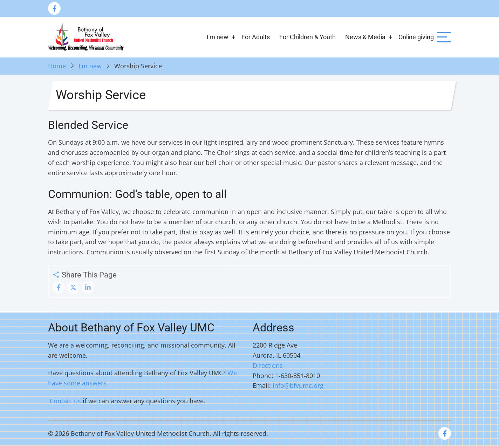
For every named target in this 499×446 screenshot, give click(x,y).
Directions (268, 365)
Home (57, 66)
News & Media (365, 37)
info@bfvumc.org (298, 385)
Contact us (65, 401)
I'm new (217, 37)
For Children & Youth (307, 37)
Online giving (416, 37)
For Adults (255, 37)
